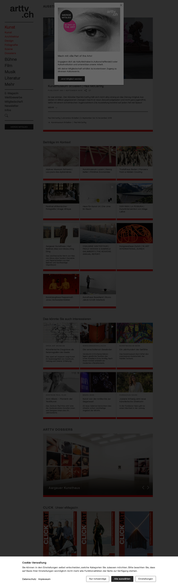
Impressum (44, 578)
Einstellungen (145, 578)
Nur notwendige (97, 578)
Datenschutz (29, 578)
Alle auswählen (122, 578)
